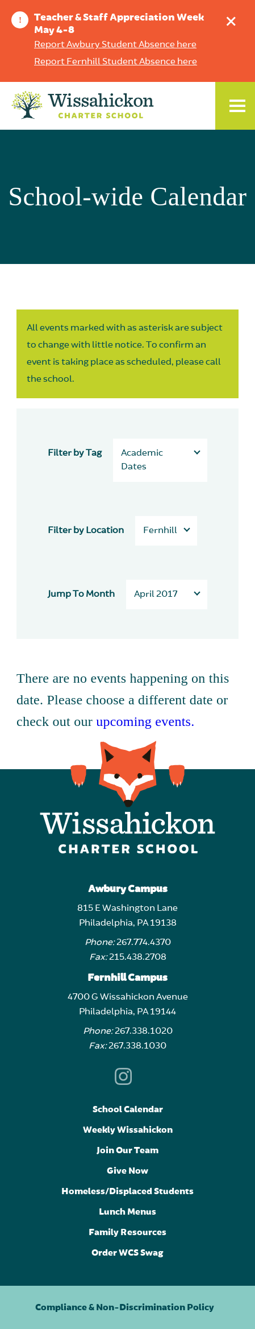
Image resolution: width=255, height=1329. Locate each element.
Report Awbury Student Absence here (115, 44)
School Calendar (128, 1109)
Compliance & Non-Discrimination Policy (124, 1307)
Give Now (127, 1170)
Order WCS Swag (127, 1252)
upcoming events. (145, 721)
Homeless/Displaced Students (127, 1191)
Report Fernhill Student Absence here (115, 62)
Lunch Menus (127, 1211)
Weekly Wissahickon (128, 1129)
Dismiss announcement (234, 18)
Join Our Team (127, 1150)
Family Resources (127, 1232)
